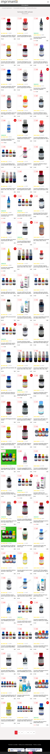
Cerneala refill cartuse (31, 8)
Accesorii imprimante (7, 8)
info (15, 38)
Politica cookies (37, 744)
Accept (30, 753)
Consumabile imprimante (19, 8)
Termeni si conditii (13, 744)
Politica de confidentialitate (25, 744)
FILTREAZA (25, 5)
